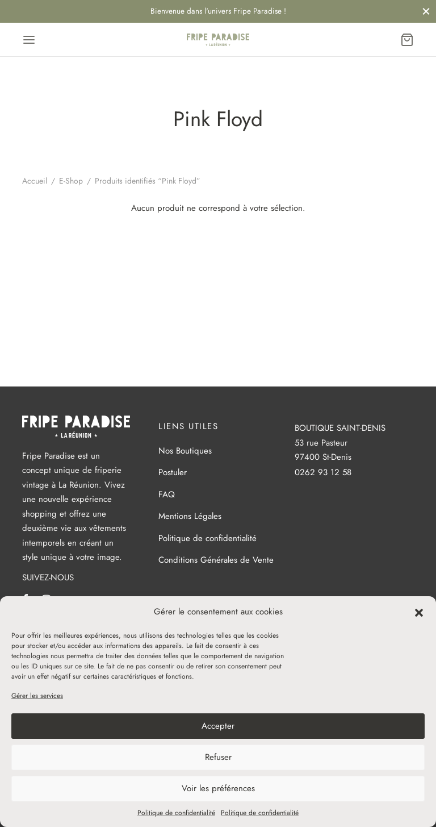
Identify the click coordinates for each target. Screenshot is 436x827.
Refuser (218, 757)
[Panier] (407, 40)
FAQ (166, 494)
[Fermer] (426, 11)
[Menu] (29, 40)
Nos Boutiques (185, 450)
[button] (419, 611)
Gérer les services (37, 696)
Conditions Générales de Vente (216, 560)
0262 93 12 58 (323, 472)
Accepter (218, 726)
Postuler (172, 472)
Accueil (34, 180)
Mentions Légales (189, 516)
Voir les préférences (218, 788)
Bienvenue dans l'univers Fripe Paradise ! (218, 11)
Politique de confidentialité (176, 813)
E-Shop (71, 180)
